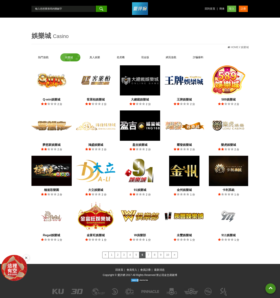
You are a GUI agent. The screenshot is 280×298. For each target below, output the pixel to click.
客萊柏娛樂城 (96, 99)
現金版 (145, 57)
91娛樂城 (140, 189)
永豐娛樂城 (184, 235)
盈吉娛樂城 (139, 144)
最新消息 (159, 269)
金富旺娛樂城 (96, 235)
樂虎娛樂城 (228, 144)
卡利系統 (228, 189)
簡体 (222, 8)
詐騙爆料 (198, 57)
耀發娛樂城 (184, 144)
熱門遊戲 (43, 57)
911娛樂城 (228, 235)
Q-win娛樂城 (51, 99)
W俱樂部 (140, 235)
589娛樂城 (228, 99)
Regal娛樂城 (51, 235)
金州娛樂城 (184, 189)
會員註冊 (145, 269)
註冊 (243, 8)
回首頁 (119, 269)
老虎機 (121, 57)
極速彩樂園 (51, 189)
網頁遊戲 (171, 57)
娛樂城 (69, 57)
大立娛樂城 (95, 189)
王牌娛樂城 (184, 99)
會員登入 (132, 269)
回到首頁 (210, 8)
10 (167, 254)
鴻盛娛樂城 (95, 144)
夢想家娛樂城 (51, 144)
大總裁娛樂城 (140, 99)
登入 (231, 8)
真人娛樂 (95, 57)
